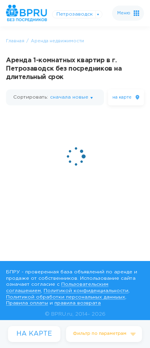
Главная (15, 41)
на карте (122, 97)
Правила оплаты (27, 303)
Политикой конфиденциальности (86, 291)
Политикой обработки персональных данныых (65, 297)
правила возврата (77, 303)
